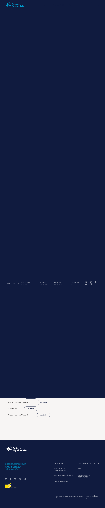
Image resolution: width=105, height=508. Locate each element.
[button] (75, 5)
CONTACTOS (10, 283)
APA (17, 283)
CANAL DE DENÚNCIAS (58, 283)
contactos (59, 464)
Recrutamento (61, 482)
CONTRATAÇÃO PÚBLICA (74, 283)
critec (95, 496)
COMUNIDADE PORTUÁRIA (26, 283)
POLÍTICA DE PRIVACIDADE (42, 283)
